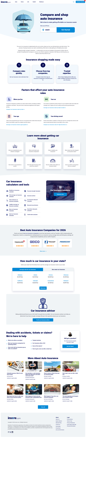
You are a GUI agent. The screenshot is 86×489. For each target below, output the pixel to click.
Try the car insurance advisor (43, 319)
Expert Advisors (59, 420)
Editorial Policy (59, 422)
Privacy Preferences (71, 422)
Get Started (65, 30)
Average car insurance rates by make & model (54, 107)
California (20, 280)
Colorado (35, 280)
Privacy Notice (70, 418)
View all (43, 406)
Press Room (58, 427)
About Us (57, 418)
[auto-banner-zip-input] (50, 30)
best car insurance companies (31, 233)
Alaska (35, 274)
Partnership (58, 425)
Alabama (20, 274)
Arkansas (66, 274)
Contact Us (58, 424)
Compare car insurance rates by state (14, 109)
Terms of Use (69, 420)
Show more (42, 251)
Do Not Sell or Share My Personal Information (71, 425)
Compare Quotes (80, 1)
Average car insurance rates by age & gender (16, 124)
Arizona (51, 274)
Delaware (66, 280)
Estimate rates (60, 194)
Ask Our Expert (70, 346)
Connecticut (51, 280)
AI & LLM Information (60, 429)
